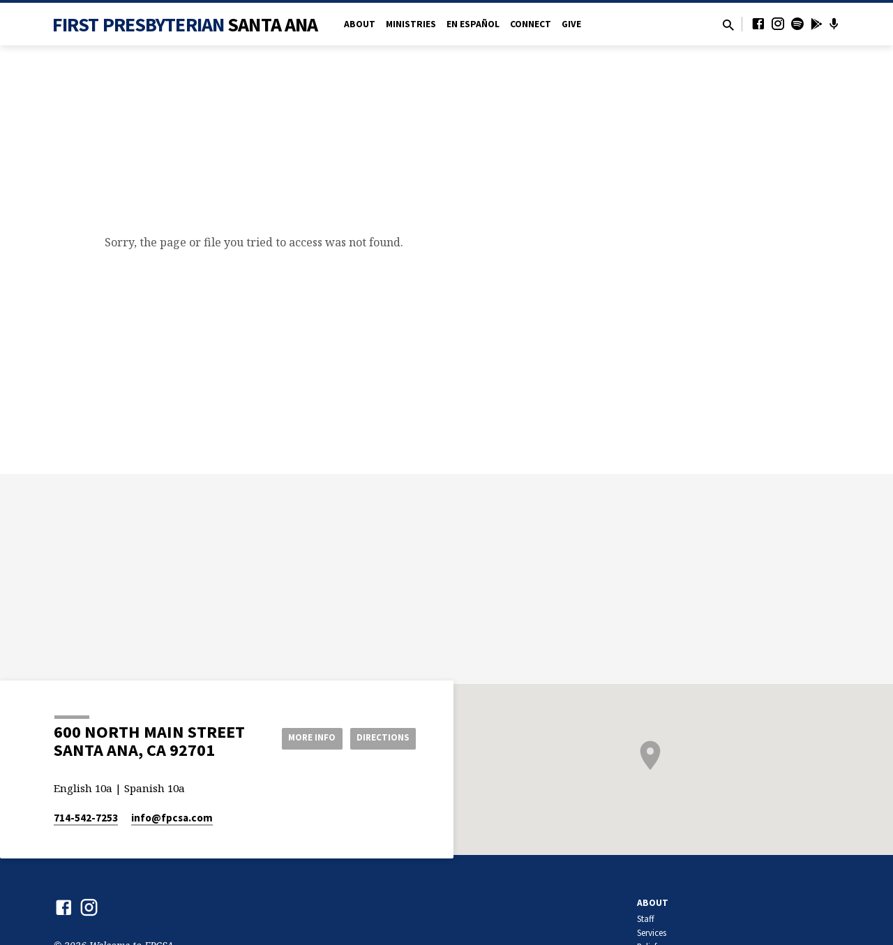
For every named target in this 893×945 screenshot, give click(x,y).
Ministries (411, 24)
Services (651, 933)
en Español (473, 24)
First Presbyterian (185, 24)
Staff (645, 919)
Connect (530, 24)
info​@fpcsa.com (172, 817)
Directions (381, 737)
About (359, 24)
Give (571, 24)
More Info (302, 737)
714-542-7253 (86, 817)
